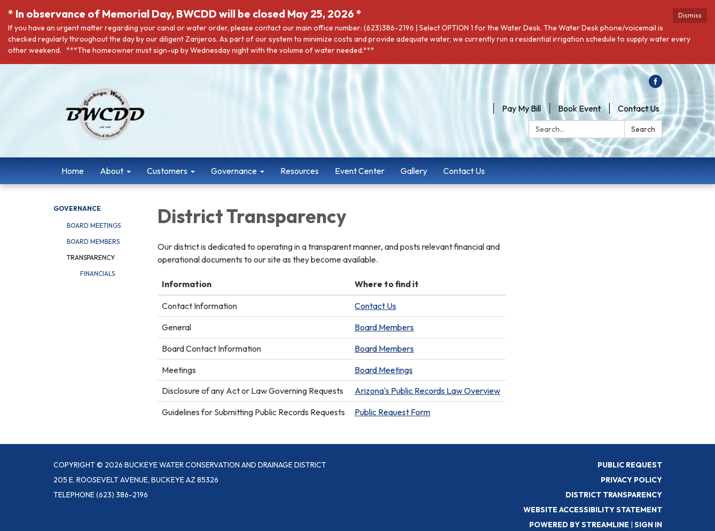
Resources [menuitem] (299, 170)
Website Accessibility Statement (592, 509)
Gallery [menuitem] (413, 170)
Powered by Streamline (579, 524)
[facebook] (655, 85)
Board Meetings (94, 225)
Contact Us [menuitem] (464, 170)
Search (643, 129)
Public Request (630, 465)
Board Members (93, 241)
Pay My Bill (521, 108)
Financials (97, 274)
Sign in (648, 524)
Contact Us (638, 108)
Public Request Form (392, 412)
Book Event (579, 108)
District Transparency (613, 495)
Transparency (91, 257)
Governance (77, 208)
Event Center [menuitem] (359, 170)
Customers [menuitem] (167, 170)
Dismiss (690, 15)
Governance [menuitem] (234, 170)
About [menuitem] (111, 170)
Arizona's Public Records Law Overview (427, 390)
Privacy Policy (631, 480)
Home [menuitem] (72, 170)
